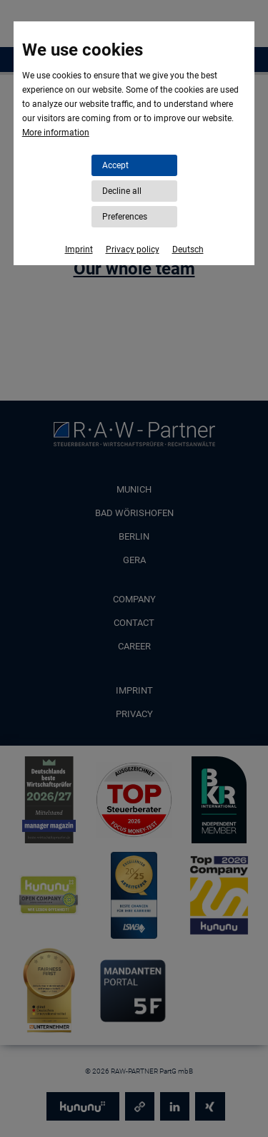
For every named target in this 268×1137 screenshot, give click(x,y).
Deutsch (188, 249)
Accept (115, 165)
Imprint (79, 249)
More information (55, 133)
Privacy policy (132, 249)
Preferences (124, 217)
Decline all (122, 191)
